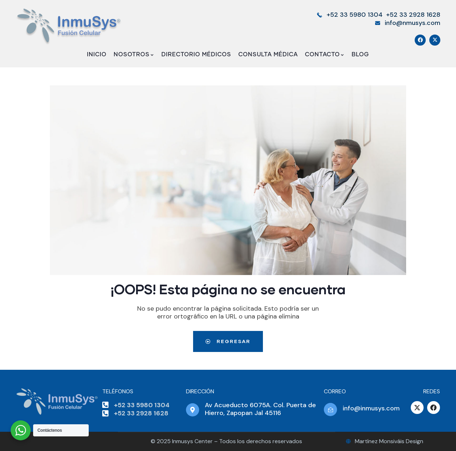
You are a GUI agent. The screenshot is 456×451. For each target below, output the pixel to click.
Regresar (228, 341)
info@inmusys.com (371, 408)
